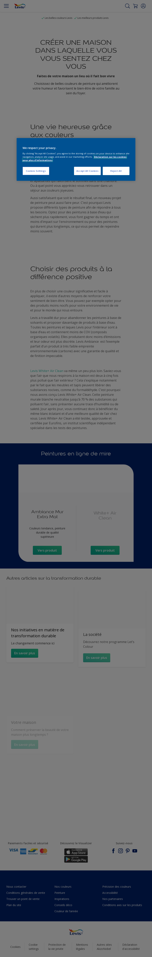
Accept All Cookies (87, 170)
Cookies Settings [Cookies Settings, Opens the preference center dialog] (36, 170)
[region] (76, 159)
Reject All (116, 170)
